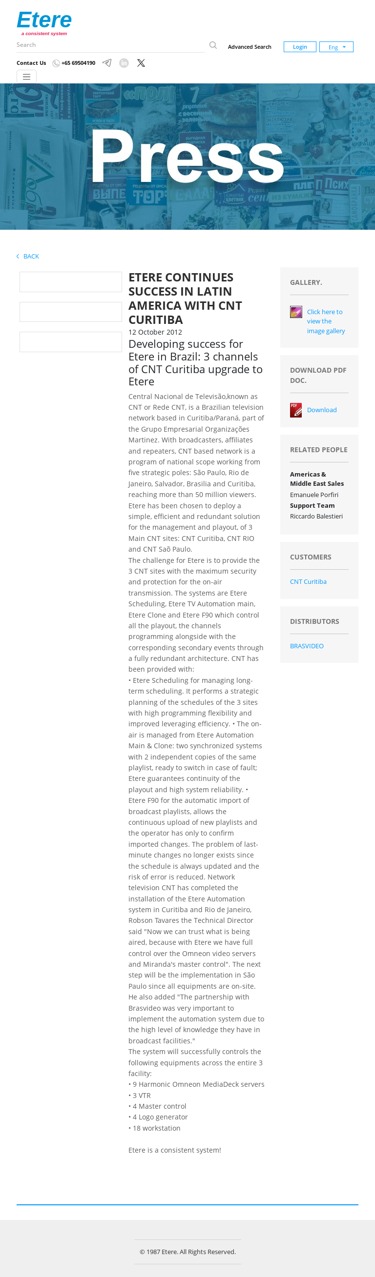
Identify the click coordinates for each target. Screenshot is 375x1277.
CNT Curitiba (308, 581)
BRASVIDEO (307, 645)
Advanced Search (249, 46)
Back (28, 256)
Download (322, 409)
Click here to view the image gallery (326, 321)
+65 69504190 (73, 62)
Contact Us (31, 62)
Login (300, 46)
